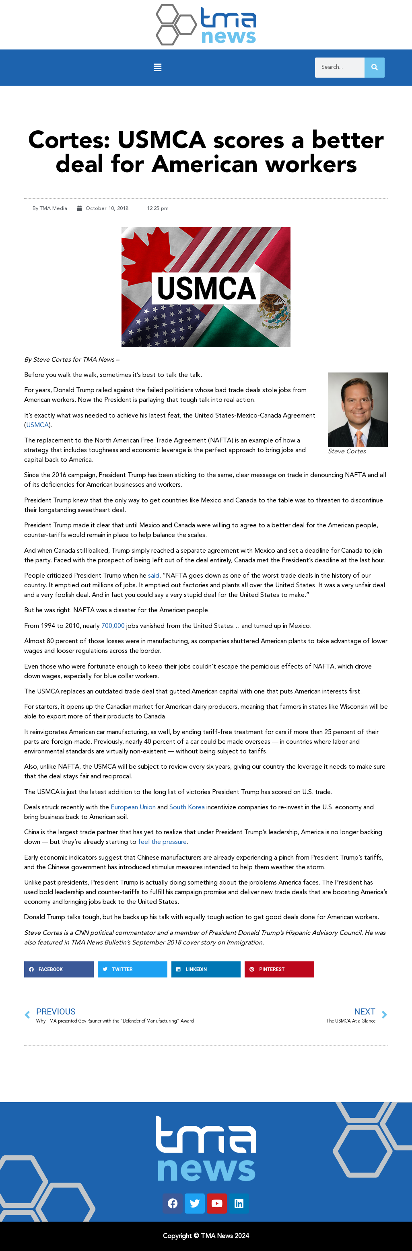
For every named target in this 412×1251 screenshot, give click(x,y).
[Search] (375, 68)
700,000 (113, 626)
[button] (157, 67)
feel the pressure (162, 842)
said (153, 576)
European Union (133, 808)
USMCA (37, 425)
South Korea (187, 808)
